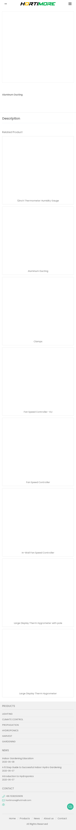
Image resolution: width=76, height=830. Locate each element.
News (37, 818)
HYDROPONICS (10, 730)
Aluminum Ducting (38, 271)
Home (12, 818)
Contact (62, 818)
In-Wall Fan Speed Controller (38, 552)
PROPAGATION (10, 725)
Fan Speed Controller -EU (38, 412)
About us (49, 818)
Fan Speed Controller (38, 482)
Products (25, 818)
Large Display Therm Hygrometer (38, 693)
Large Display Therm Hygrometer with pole (38, 623)
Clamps (38, 341)
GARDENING (9, 741)
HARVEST (7, 736)
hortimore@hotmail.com (18, 800)
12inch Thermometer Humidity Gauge (38, 200)
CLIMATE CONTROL (12, 719)
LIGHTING (7, 714)
